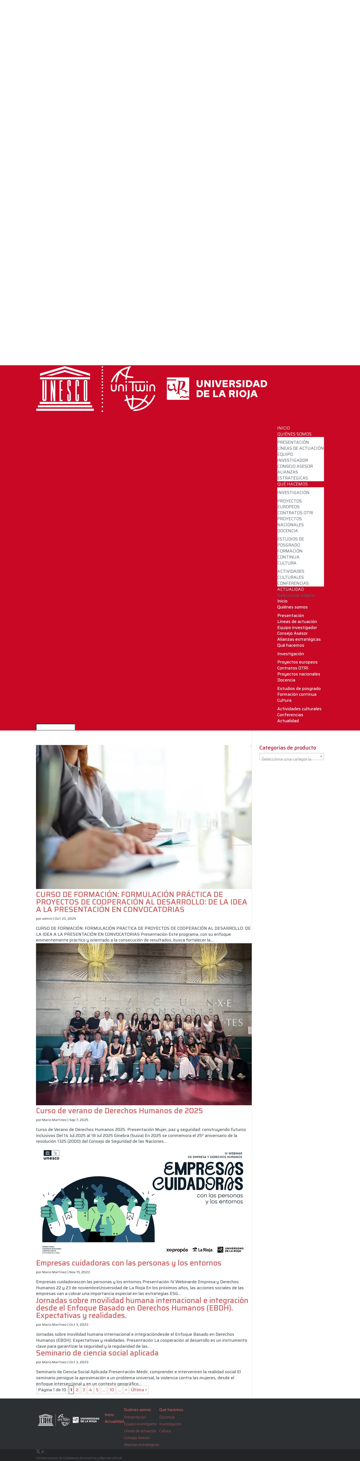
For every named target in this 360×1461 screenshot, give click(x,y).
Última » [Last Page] (139, 1389)
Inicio (282, 601)
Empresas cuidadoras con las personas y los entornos (129, 1263)
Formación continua (289, 554)
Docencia (287, 531)
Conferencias (293, 583)
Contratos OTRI (295, 513)
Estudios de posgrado (290, 542)
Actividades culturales (290, 574)
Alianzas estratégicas (292, 475)
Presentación (293, 442)
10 (112, 1389)
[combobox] (292, 756)
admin (47, 918)
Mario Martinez (54, 1119)
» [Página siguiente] (126, 1389)
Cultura (286, 563)
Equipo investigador (292, 457)
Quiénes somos (292, 607)
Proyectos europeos (289, 504)
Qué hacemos (290, 645)
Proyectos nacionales (290, 522)
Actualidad (288, 721)
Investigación (293, 492)
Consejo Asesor (295, 466)
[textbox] (292, 758)
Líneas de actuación (300, 448)
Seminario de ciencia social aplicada (97, 1353)
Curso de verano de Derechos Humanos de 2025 (119, 1110)
